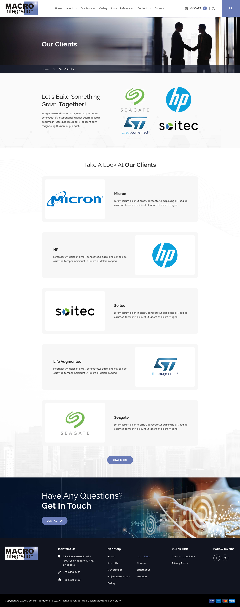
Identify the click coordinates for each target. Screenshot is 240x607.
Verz (117, 600)
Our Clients (143, 556)
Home (58, 8)
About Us (71, 8)
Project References (122, 8)
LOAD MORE (120, 460)
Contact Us (144, 8)
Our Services (88, 8)
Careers (159, 8)
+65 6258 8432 (71, 572)
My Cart (195, 8)
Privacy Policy (180, 563)
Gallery (103, 8)
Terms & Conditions (183, 556)
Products (142, 576)
